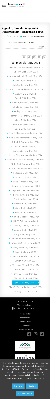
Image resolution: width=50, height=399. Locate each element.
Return (41, 46)
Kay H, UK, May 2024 (25, 234)
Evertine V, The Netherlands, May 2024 (25, 159)
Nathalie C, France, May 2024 (26, 106)
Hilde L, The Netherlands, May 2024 (26, 168)
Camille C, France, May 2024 (25, 216)
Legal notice (25, 317)
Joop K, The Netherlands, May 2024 (26, 155)
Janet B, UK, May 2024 (26, 80)
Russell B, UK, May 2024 (25, 203)
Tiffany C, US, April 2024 (26, 291)
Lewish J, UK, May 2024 (26, 260)
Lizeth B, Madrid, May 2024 (26, 225)
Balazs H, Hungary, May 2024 (26, 185)
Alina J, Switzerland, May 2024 (25, 243)
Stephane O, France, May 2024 (25, 190)
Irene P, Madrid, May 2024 (25, 181)
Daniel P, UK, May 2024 (26, 98)
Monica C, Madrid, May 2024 (25, 265)
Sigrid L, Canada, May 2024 (26, 282)
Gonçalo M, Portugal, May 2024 (25, 238)
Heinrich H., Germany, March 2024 (26, 115)
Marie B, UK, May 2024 (26, 120)
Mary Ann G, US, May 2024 (25, 247)
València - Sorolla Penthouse (33, 36)
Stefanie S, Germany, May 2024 (26, 164)
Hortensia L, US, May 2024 (25, 172)
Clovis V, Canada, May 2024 (26, 146)
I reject (32, 386)
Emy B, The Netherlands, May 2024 (25, 133)
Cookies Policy (25, 313)
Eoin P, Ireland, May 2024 (26, 199)
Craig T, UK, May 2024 (25, 208)
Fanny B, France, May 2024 (26, 273)
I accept (18, 386)
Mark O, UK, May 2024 (25, 251)
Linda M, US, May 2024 (26, 128)
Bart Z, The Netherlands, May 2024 (25, 137)
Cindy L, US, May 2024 (25, 177)
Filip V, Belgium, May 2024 (25, 221)
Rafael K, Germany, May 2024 (26, 142)
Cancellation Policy (25, 329)
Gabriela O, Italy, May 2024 (26, 84)
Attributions (25, 325)
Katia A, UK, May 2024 (25, 212)
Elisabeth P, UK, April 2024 (26, 278)
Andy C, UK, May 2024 (25, 93)
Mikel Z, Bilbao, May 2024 (26, 269)
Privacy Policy (25, 321)
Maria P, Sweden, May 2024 (26, 256)
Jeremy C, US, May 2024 (25, 229)
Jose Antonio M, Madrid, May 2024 (25, 76)
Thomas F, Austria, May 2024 (25, 194)
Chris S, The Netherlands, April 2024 (25, 287)
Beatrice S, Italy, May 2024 (26, 150)
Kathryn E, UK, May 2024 (25, 111)
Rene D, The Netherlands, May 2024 (26, 89)
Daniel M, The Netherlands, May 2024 (26, 67)
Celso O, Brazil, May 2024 (26, 71)
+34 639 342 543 (32, 308)
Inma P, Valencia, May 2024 (26, 124)
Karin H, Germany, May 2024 (25, 102)
